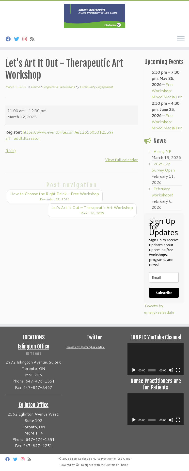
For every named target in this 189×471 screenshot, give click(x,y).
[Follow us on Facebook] (10, 39)
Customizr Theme (117, 465)
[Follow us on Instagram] (26, 39)
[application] (155, 359)
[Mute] (171, 370)
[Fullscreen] (177, 370)
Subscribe (164, 292)
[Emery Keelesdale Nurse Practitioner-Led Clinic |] (94, 16)
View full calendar (121, 159)
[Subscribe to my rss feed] (34, 39)
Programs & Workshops (59, 87)
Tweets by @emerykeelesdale (85, 347)
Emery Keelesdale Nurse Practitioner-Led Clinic (100, 459)
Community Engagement (96, 87)
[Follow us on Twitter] (18, 39)
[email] (164, 277)
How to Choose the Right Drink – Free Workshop (54, 196)
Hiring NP (162, 151)
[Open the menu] (181, 38)
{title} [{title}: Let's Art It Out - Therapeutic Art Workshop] (10, 150)
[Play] (133, 370)
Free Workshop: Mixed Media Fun (167, 91)
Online (35, 87)
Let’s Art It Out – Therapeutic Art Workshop (92, 210)
